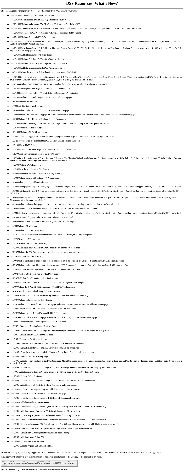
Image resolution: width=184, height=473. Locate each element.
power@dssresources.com (35, 463)
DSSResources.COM (38, 15)
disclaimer (4, 464)
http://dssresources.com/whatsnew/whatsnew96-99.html (45, 470)
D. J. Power (104, 452)
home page (58, 462)
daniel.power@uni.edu (152, 452)
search (100, 261)
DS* (103, 191)
